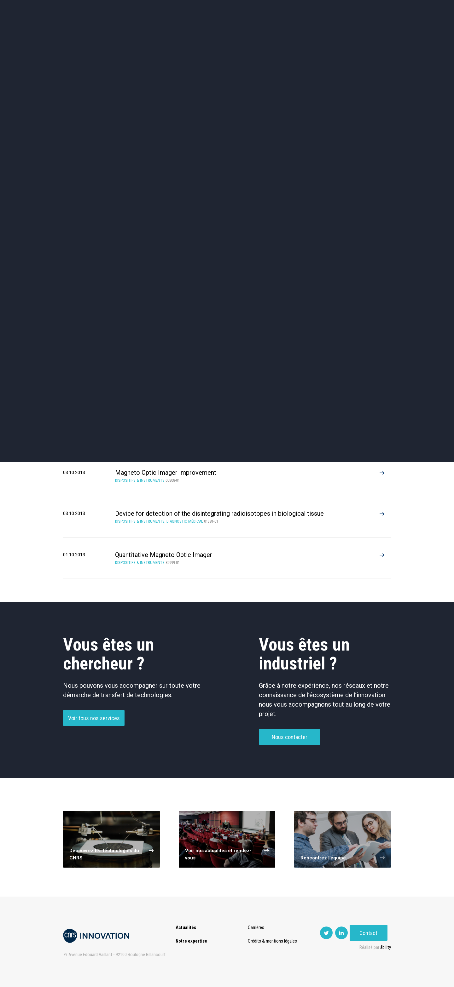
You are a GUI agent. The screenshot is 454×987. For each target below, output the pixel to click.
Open (275, 31)
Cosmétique (160, 192)
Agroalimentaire (361, 192)
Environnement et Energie (93, 192)
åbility (385, 947)
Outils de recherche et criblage (294, 246)
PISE (298, 31)
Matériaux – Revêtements (160, 246)
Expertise (148, 31)
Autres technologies (360, 246)
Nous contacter (289, 739)
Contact (372, 31)
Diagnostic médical (93, 246)
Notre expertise (191, 941)
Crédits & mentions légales (273, 941)
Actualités (113, 31)
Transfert (181, 31)
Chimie (93, 219)
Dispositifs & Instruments (160, 219)
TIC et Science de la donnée (227, 192)
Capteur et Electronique (227, 219)
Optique (227, 246)
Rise (252, 31)
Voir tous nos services (94, 720)
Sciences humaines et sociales (294, 192)
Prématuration (219, 31)
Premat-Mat (328, 31)
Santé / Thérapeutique (360, 219)
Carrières (257, 927)
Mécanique (294, 219)
